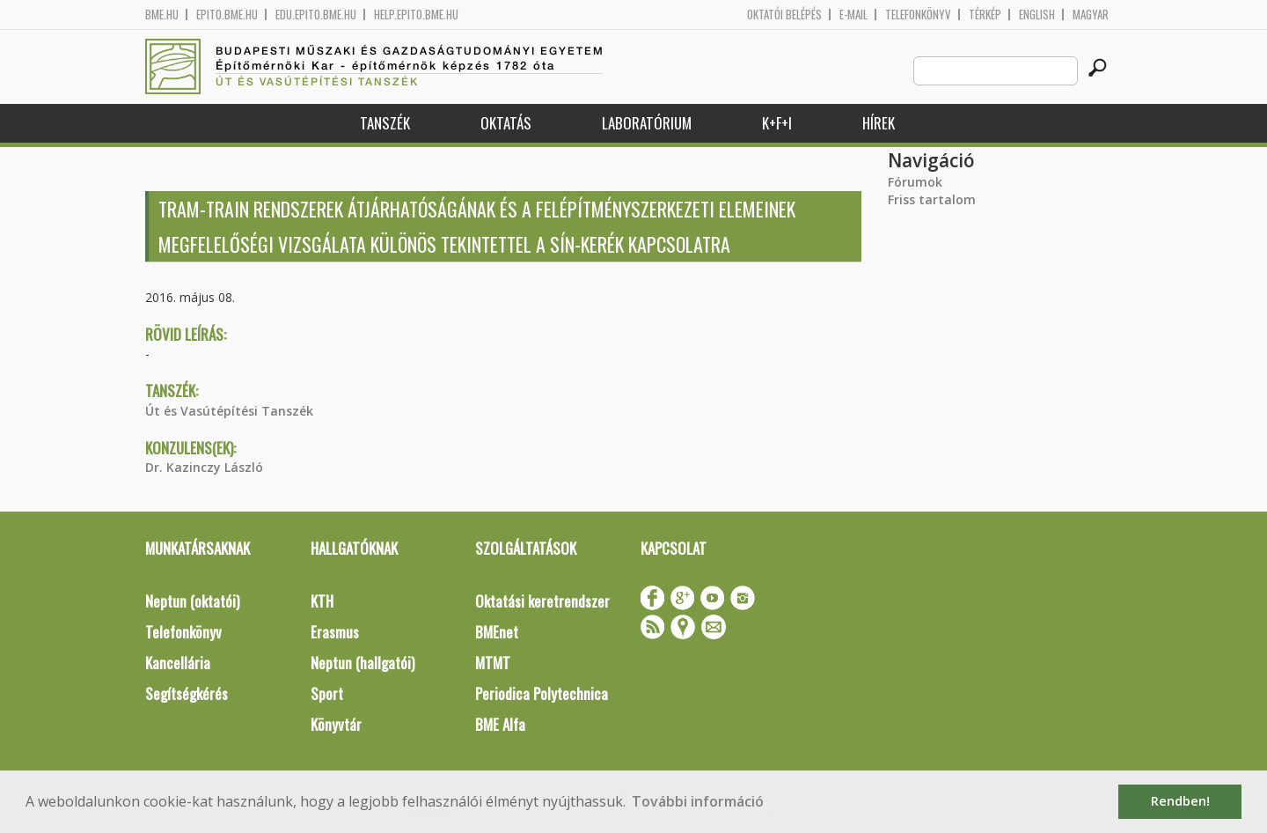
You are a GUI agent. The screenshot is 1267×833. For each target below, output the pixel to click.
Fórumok (915, 181)
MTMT (492, 663)
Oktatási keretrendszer (542, 601)
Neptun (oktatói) (192, 601)
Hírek (878, 123)
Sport (327, 693)
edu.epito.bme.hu (315, 14)
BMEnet (496, 632)
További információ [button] (698, 801)
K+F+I (777, 123)
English (1037, 14)
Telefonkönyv (918, 14)
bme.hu (162, 14)
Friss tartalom (932, 199)
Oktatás (505, 123)
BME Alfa (500, 724)
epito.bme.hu (227, 14)
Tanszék (385, 123)
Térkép (985, 14)
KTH (322, 601)
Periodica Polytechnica (541, 693)
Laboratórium (647, 123)
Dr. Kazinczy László (204, 467)
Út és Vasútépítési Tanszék (229, 410)
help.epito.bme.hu (416, 14)
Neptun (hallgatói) (362, 663)
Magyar (1091, 14)
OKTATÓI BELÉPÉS (784, 14)
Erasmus (335, 632)
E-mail (853, 14)
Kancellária (177, 663)
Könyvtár (336, 724)
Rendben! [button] (1180, 800)
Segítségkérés (186, 693)
